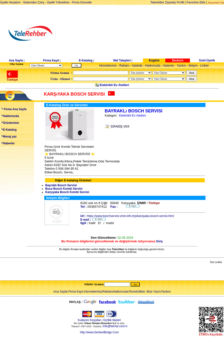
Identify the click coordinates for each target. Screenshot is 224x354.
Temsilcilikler (137, 291)
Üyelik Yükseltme (58, 2)
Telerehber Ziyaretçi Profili (167, 2)
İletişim (192, 65)
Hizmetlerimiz (108, 65)
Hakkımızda (152, 65)
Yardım (181, 65)
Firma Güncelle (82, 2)
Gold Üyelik (207, 60)
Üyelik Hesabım (10, 2)
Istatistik (137, 65)
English (154, 60)
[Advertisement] (149, 33)
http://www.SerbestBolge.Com (99, 332)
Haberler (168, 65)
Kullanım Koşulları (90, 320)
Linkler (204, 65)
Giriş (159, 241)
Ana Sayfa (16, 60)
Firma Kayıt (51, 60)
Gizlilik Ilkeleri (112, 320)
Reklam (124, 65)
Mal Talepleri (122, 60)
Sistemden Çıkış (33, 2)
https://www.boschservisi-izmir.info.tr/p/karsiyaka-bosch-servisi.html (130, 216)
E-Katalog (86, 60)
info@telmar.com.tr (115, 326)
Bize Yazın (153, 291)
